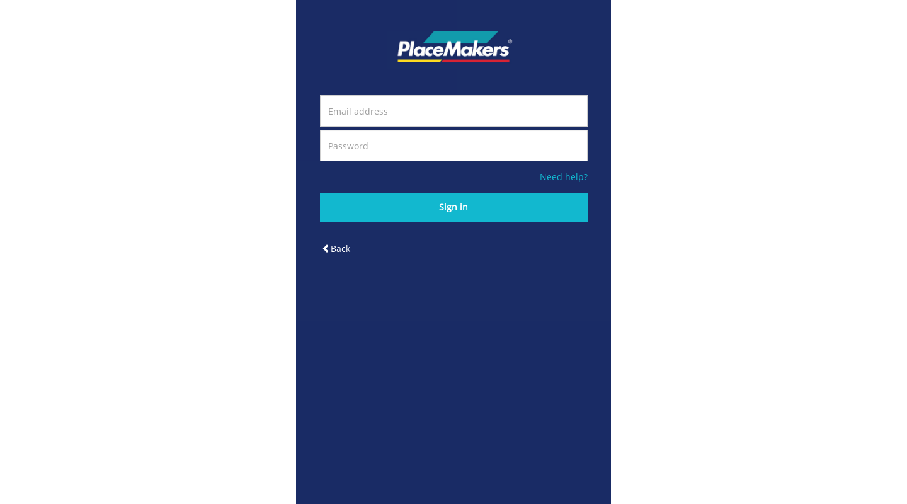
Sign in (453, 207)
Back (336, 249)
